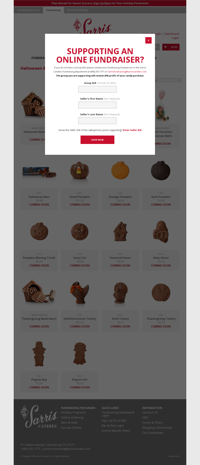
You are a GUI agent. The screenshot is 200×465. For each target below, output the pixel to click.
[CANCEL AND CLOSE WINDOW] (148, 40)
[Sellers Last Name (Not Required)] (97, 120)
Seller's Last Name (100, 114)
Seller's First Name (100, 98)
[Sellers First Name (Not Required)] (97, 105)
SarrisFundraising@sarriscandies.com (127, 71)
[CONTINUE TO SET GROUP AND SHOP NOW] (97, 140)
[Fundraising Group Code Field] (97, 89)
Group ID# (100, 83)
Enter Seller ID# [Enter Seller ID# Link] (132, 130)
